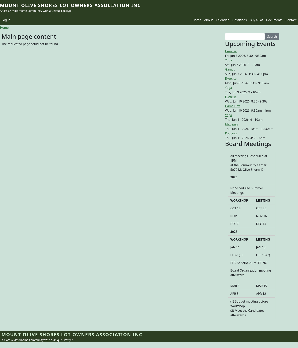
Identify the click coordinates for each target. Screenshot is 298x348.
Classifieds (239, 20)
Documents (274, 20)
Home (197, 20)
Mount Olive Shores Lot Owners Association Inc (70, 5)
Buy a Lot (256, 20)
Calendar (222, 20)
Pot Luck (231, 133)
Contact (290, 20)
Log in (6, 20)
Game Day (232, 106)
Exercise (231, 51)
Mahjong (231, 124)
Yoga (228, 60)
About (208, 20)
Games (230, 69)
